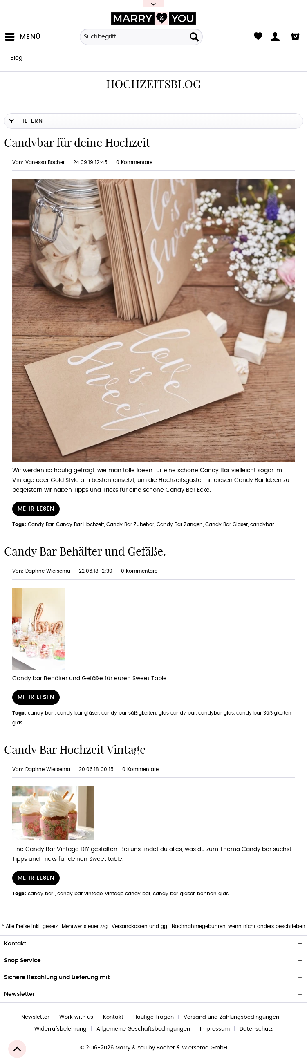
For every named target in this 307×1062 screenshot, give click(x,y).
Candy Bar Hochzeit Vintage (75, 749)
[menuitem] (24, 37)
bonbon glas (213, 893)
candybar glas (216, 712)
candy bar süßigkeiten (128, 712)
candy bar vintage (80, 893)
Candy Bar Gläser (226, 524)
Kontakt (113, 1017)
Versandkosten (130, 926)
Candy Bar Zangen (180, 524)
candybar (262, 524)
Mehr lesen (36, 509)
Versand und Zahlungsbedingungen (231, 1017)
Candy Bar (41, 524)
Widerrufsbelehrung (60, 1029)
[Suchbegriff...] (141, 37)
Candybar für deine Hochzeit (77, 142)
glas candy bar (177, 712)
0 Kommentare (134, 162)
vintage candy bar (127, 893)
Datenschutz (256, 1029)
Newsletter (35, 1017)
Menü (23, 35)
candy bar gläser (78, 712)
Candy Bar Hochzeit (80, 524)
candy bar (41, 712)
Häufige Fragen (153, 1017)
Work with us (76, 1017)
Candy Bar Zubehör (130, 524)
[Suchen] (194, 37)
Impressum (215, 1029)
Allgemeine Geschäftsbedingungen (143, 1029)
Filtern (26, 119)
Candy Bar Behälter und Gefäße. (85, 551)
